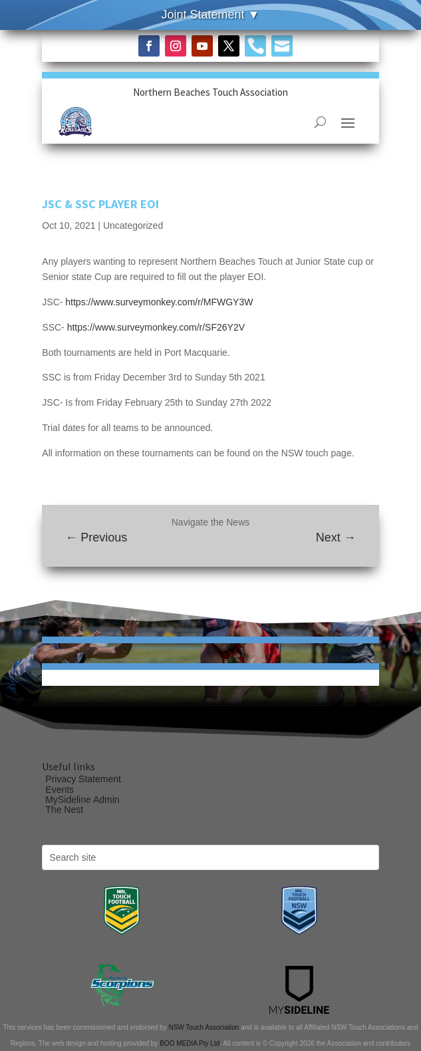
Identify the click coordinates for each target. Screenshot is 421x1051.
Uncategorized (133, 225)
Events (59, 789)
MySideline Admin (82, 799)
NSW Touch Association (203, 1027)
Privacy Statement (83, 779)
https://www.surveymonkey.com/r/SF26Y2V (158, 327)
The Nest (64, 809)
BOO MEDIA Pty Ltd (189, 1043)
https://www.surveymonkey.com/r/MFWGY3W (159, 302)
